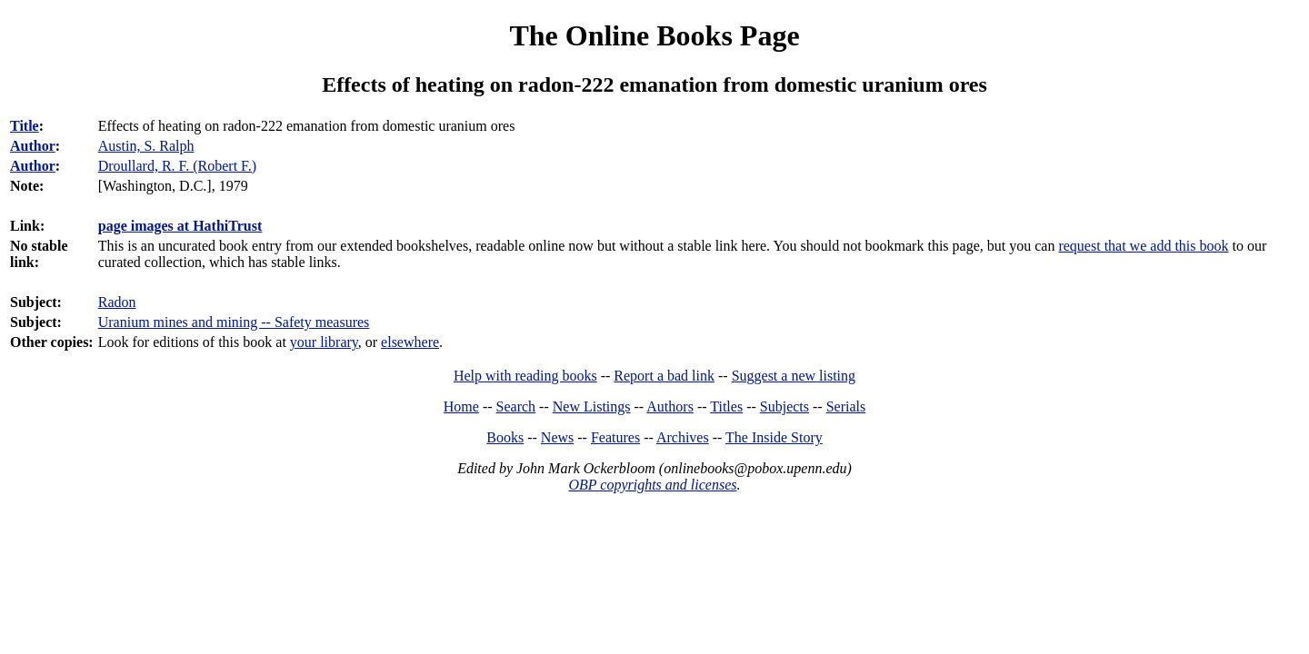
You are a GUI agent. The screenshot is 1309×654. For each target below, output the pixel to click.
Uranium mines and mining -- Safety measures (234, 322)
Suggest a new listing (793, 375)
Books (505, 437)
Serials (846, 406)
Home (461, 406)
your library (324, 342)
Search (516, 406)
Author (32, 146)
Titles (726, 406)
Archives (682, 437)
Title (24, 126)
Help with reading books (525, 375)
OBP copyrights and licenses (652, 484)
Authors (670, 406)
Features (615, 437)
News (557, 437)
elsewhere (410, 342)
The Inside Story (774, 437)
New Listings (592, 406)
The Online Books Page (654, 35)
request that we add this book (1143, 245)
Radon (117, 302)
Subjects (784, 406)
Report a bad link (664, 375)
